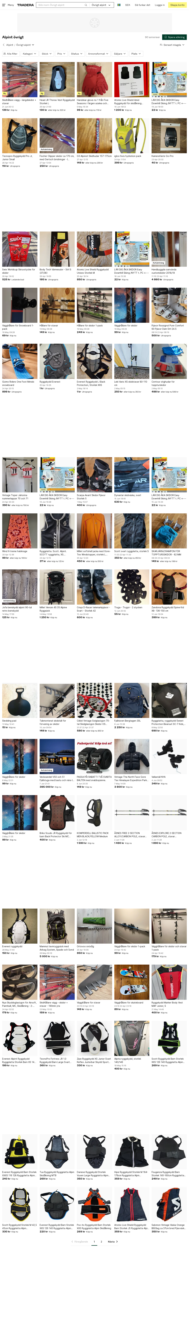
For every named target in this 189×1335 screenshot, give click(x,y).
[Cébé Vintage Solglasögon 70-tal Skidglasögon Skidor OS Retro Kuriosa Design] (94, 700)
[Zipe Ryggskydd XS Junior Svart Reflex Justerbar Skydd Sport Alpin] (94, 1038)
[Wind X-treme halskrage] (19, 531)
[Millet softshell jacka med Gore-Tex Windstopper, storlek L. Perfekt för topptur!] (94, 531)
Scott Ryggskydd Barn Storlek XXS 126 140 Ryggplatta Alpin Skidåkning (168, 1060)
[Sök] (85, 5)
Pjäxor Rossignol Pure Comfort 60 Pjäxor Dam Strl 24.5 (168, 327)
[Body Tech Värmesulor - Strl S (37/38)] (57, 249)
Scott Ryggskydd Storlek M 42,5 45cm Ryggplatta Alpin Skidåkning (19, 1227)
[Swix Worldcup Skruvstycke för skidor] (19, 249)
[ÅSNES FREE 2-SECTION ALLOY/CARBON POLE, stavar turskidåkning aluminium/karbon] (132, 812)
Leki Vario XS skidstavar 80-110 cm (130, 383)
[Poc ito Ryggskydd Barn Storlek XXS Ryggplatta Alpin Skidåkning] (94, 1204)
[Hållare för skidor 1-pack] (94, 305)
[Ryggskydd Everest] (57, 361)
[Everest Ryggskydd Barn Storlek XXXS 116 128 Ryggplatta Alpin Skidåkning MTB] (19, 1151)
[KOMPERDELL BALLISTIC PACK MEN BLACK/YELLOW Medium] (94, 812)
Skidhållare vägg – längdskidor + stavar (19, 102)
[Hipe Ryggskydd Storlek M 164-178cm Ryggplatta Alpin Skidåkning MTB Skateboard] (132, 1151)
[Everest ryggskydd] (19, 926)
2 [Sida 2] (101, 1241)
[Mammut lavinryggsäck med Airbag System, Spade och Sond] (57, 926)
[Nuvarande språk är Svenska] (119, 5)
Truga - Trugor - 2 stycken (128, 607)
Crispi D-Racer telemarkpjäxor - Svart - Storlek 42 (93, 609)
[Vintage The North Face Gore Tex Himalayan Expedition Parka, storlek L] (132, 756)
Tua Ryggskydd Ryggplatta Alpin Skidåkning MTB (57, 1174)
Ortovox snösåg (85, 946)
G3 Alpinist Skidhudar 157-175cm (94, 156)
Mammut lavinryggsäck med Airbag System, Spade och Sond (57, 948)
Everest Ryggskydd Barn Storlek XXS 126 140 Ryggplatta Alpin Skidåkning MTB (57, 1227)
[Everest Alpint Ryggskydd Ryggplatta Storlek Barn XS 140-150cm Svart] (19, 1038)
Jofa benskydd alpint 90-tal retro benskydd (17, 609)
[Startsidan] (25, 5)
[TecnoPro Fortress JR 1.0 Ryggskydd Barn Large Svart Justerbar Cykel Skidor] (57, 1038)
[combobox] (62, 5)
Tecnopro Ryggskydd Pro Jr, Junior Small (17, 158)
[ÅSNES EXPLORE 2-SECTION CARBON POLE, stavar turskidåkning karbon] (169, 812)
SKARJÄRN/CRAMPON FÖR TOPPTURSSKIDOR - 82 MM (166, 553)
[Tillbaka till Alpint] (3, 44)
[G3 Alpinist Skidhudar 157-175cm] (94, 135)
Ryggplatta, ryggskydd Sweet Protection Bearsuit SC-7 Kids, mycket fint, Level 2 (168, 722)
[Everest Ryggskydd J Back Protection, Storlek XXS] (94, 361)
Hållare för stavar (49, 325)
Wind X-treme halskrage (14, 551)
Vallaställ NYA (158, 777)
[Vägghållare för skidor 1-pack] (132, 926)
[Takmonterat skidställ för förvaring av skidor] (57, 700)
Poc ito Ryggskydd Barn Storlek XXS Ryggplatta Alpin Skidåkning (94, 1227)
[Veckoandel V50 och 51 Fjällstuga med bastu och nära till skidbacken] (57, 756)
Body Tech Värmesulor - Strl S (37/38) (55, 271)
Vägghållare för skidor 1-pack (129, 946)
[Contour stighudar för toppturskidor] (169, 361)
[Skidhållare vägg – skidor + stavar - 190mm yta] (57, 982)
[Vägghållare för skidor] (132, 305)
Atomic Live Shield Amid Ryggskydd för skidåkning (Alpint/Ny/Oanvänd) (127, 102)
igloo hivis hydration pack (127, 156)
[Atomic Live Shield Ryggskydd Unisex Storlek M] (94, 249)
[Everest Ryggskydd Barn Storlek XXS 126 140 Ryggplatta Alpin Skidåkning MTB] (57, 1204)
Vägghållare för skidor (125, 325)
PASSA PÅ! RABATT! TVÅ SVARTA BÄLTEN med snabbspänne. (94, 779)
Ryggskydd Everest (50, 381)
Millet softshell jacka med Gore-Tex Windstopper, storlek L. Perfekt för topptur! (94, 553)
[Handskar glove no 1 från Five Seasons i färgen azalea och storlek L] (94, 79)
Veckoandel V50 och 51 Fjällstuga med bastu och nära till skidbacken (57, 779)
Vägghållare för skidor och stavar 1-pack (169, 948)
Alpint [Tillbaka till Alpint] (9, 45)
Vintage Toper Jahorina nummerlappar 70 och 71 (15, 497)
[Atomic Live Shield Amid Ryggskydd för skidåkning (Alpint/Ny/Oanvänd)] (132, 79)
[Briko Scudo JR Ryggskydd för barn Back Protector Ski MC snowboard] (57, 812)
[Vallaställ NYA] (169, 756)
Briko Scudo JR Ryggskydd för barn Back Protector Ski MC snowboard (56, 835)
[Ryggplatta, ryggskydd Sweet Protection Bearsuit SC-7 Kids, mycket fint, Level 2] (169, 700)
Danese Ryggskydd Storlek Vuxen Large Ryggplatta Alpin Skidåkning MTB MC (92, 1174)
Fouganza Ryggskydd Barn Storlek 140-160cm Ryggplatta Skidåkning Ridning (168, 1174)
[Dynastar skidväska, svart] (132, 474)
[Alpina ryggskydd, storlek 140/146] (132, 1038)
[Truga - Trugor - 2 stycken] (132, 587)
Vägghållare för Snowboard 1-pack (18, 327)
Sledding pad (9, 720)
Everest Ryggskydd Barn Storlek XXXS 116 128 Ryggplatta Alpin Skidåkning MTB (19, 1174)
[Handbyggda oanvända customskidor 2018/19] (169, 249)
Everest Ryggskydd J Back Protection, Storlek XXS (91, 383)
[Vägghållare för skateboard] (132, 982)
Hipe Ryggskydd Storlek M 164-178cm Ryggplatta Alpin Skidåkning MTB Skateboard (131, 1174)
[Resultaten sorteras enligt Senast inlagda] (172, 45)
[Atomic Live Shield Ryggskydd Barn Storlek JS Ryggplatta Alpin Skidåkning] (132, 1204)
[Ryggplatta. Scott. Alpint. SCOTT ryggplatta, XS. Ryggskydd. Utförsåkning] (57, 531)
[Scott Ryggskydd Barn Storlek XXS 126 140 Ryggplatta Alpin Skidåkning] (169, 1038)
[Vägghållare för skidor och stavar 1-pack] (169, 926)
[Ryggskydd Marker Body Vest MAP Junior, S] (169, 982)
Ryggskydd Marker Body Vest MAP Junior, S (167, 1004)
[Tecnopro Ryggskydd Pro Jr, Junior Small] (19, 135)
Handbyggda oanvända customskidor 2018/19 (164, 271)
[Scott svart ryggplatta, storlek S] (132, 531)
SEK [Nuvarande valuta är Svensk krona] (127, 5)
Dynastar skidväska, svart (127, 495)
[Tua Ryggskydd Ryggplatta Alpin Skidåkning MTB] (57, 1151)
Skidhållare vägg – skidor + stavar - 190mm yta (54, 1004)
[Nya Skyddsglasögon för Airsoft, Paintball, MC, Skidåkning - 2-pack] (19, 982)
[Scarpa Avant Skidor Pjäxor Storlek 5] (94, 474)
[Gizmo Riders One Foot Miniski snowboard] (19, 361)
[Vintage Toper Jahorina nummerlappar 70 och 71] (19, 474)
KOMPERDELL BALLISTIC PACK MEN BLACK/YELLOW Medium (93, 835)
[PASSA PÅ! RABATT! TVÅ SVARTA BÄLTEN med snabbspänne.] (94, 756)
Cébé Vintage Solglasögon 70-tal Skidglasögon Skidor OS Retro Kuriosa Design (93, 722)
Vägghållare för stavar (88, 1002)
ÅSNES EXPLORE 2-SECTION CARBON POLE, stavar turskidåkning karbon (166, 835)
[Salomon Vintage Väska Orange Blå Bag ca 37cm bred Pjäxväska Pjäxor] (169, 1204)
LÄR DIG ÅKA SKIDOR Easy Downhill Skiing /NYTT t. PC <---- (169, 102)
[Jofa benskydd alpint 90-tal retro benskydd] (19, 587)
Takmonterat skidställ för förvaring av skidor (53, 722)
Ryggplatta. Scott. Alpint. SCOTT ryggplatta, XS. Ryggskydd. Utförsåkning (53, 553)
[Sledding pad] (19, 700)
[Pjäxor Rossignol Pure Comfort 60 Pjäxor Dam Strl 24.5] (169, 305)
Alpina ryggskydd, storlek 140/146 (127, 1060)
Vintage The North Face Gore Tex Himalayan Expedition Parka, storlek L (131, 779)
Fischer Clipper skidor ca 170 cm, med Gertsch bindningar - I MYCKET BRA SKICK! (57, 158)
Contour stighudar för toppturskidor (163, 383)
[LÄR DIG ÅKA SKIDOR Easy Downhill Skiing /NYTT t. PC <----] (169, 79)
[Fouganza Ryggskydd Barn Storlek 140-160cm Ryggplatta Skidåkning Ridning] (169, 1151)
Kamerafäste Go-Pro (163, 156)
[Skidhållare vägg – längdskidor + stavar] (19, 79)
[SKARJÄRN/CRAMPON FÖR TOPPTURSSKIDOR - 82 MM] (169, 531)
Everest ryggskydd (12, 946)
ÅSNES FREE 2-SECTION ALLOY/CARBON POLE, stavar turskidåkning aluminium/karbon (130, 835)
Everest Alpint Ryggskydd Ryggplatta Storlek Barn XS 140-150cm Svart (19, 1060)
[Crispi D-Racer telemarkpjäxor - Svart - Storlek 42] (94, 587)
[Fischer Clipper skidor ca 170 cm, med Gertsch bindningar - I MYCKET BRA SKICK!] (57, 135)
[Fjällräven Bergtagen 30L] (132, 700)
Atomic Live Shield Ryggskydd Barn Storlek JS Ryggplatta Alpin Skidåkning (131, 1227)
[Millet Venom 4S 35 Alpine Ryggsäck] (57, 587)
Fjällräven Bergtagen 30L (127, 720)
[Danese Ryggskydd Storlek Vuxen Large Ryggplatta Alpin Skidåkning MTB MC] (94, 1151)
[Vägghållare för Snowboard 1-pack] (19, 305)
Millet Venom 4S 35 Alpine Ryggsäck (53, 609)
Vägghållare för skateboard (128, 1002)
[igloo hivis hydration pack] (132, 135)
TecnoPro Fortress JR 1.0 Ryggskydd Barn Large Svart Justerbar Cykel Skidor (55, 1060)
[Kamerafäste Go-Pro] (169, 135)
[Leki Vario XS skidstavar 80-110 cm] (132, 361)
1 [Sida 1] (94, 1241)
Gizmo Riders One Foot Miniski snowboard (18, 383)
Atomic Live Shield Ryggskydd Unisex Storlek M (93, 271)
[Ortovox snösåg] (94, 926)
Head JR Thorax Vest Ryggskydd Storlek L (57, 102)
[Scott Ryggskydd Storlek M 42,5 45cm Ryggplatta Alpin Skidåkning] (19, 1204)
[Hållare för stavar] (57, 305)
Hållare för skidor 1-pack (90, 325)
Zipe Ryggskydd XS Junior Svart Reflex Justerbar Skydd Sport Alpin (94, 1060)
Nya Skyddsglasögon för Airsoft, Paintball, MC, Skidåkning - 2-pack (19, 1004)
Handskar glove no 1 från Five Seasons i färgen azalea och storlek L (92, 102)
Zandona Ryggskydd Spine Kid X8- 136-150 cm (168, 609)
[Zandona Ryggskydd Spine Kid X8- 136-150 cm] (169, 587)
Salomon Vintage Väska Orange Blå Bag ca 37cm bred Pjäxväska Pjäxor (169, 1227)
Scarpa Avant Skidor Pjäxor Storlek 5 (91, 497)
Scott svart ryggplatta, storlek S (131, 551)
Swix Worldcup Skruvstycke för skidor (18, 271)
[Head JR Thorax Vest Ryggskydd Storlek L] (57, 79)
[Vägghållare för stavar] (94, 982)
